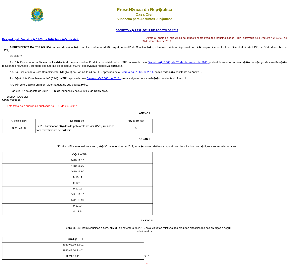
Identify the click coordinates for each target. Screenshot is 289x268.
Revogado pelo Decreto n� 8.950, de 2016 (28, 39)
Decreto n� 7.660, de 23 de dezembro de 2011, (179, 62)
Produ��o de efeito (66, 39)
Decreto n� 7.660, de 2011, (137, 72)
